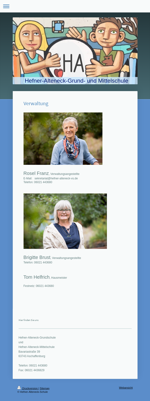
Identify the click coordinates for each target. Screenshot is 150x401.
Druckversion (28, 388)
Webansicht (126, 387)
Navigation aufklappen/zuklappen (75, 6)
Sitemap (44, 388)
